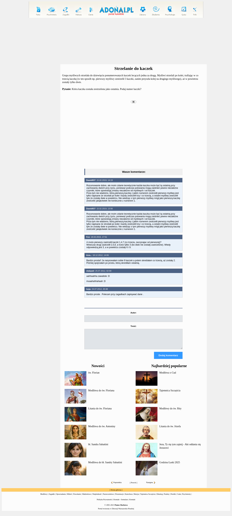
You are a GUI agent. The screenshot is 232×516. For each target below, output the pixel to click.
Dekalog (160, 497)
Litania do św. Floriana (100, 411)
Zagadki (52, 497)
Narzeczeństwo (108, 497)
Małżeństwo (86, 497)
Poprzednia (116, 486)
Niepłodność (97, 497)
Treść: (133, 326)
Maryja (136, 497)
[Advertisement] (116, 41)
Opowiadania (61, 497)
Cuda (179, 497)
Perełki (173, 497)
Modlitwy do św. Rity (170, 411)
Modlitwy (43, 497)
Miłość (69, 497)
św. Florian (93, 376)
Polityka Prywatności (104, 503)
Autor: (134, 313)
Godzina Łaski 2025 (169, 465)
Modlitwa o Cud (167, 376)
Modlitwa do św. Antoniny (101, 429)
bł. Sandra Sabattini (98, 447)
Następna (150, 486)
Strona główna (116, 493)
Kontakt (132, 503)
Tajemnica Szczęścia (169, 393)
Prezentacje (119, 497)
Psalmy (166, 497)
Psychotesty (186, 497)
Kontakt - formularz (121, 503)
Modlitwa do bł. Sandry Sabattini (105, 465)
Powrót (133, 486)
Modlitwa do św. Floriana (101, 393)
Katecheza (129, 497)
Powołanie (77, 497)
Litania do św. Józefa (170, 429)
